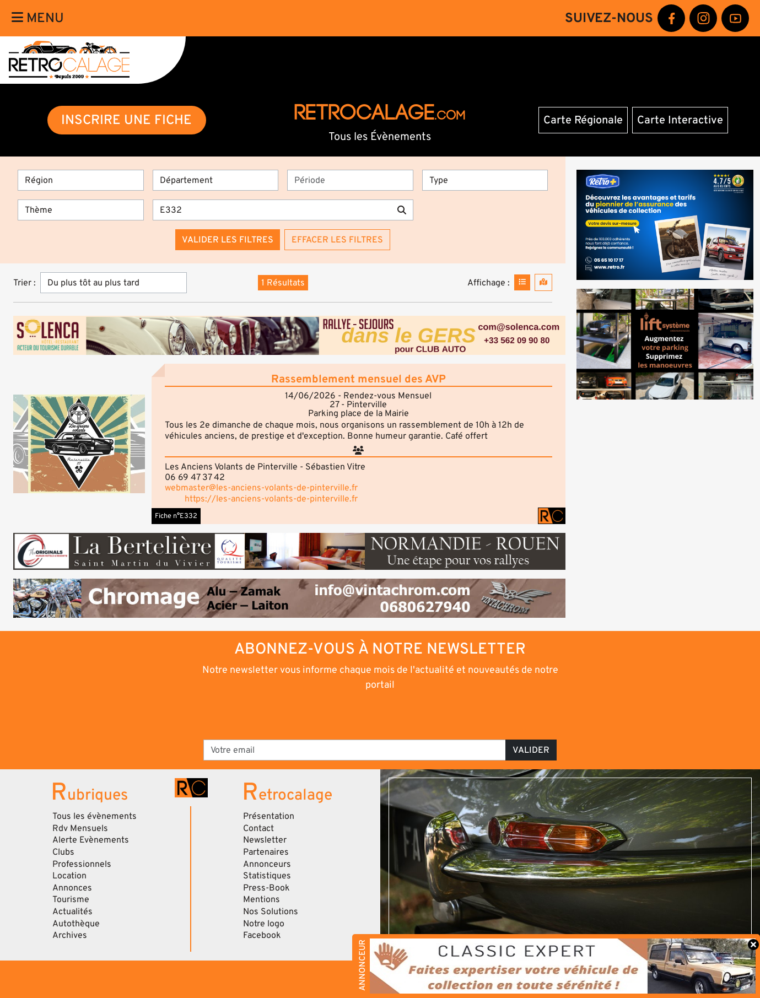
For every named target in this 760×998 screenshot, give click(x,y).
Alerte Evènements (90, 840)
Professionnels (81, 864)
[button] (79, 444)
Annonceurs (267, 864)
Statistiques (267, 876)
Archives (69, 935)
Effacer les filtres (337, 240)
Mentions (261, 899)
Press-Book (266, 888)
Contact (258, 828)
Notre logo (263, 924)
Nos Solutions (270, 911)
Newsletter (265, 840)
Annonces (72, 888)
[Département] (216, 180)
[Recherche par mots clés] (272, 209)
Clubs (63, 852)
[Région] (81, 180)
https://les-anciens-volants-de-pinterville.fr (271, 499)
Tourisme (70, 899)
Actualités (72, 911)
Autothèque (76, 924)
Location (69, 876)
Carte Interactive (680, 120)
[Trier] (113, 282)
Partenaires (266, 852)
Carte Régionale (583, 120)
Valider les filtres (227, 240)
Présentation (268, 816)
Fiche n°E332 (176, 516)
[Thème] (81, 209)
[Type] (485, 180)
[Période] (350, 180)
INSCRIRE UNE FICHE (126, 120)
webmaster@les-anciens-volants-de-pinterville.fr (261, 488)
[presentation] (364, 714)
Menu (38, 18)
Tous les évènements (94, 816)
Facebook (262, 935)
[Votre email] (354, 750)
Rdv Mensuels (80, 828)
